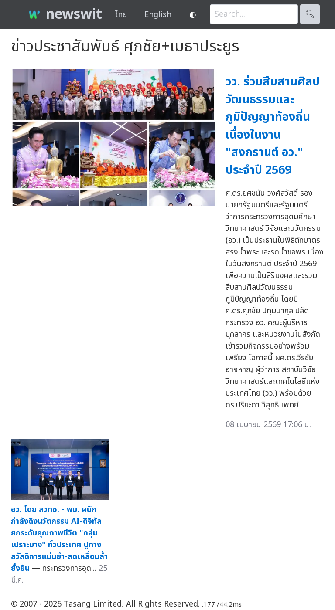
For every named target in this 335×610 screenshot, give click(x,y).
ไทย (121, 14)
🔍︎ (310, 14)
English (157, 14)
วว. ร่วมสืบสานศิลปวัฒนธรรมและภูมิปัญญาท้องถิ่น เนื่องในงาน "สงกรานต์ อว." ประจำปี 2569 (273, 126)
